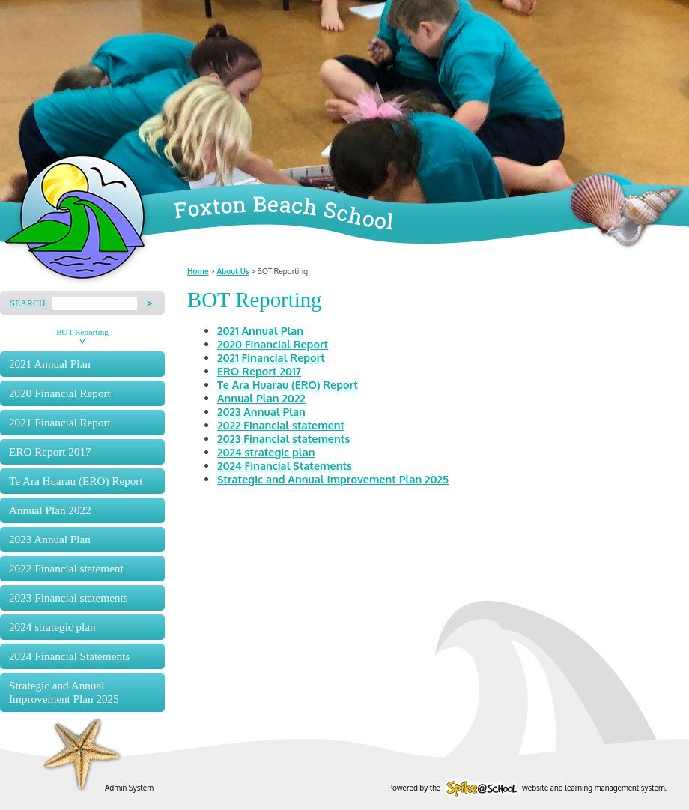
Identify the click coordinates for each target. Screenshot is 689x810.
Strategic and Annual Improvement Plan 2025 (64, 692)
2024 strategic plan (52, 626)
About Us (232, 271)
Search (27, 303)
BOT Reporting (82, 331)
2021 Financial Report (60, 422)
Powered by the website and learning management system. (527, 787)
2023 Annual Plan (50, 539)
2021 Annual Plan (50, 363)
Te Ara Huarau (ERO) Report (76, 480)
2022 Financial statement (66, 568)
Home (198, 271)
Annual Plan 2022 (50, 510)
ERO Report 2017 (50, 451)
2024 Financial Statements (69, 656)
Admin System (129, 787)
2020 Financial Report (60, 393)
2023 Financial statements (68, 597)
